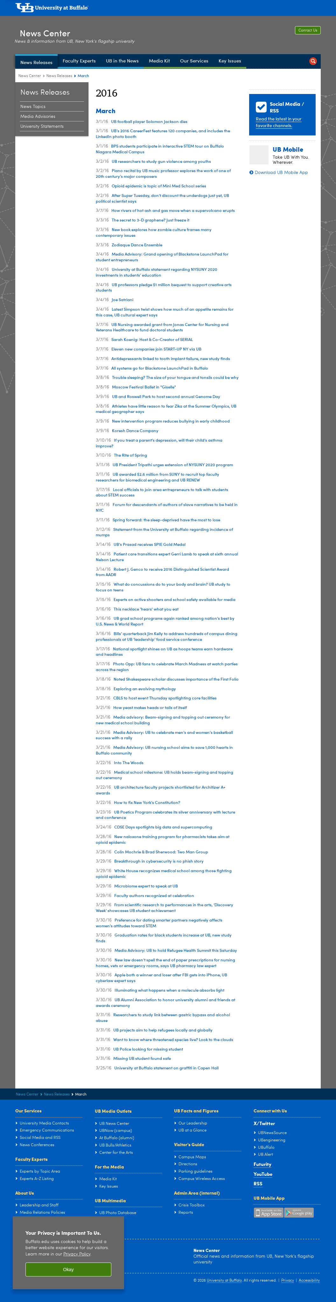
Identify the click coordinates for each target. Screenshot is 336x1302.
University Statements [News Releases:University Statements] (42, 126)
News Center (48, 31)
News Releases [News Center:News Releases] (59, 76)
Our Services (28, 1110)
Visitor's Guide (189, 1144)
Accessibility (309, 1281)
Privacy (287, 1281)
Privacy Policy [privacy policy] (76, 1254)
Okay (68, 1269)
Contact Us (307, 31)
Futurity (262, 1164)
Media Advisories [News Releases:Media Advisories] (37, 116)
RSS (258, 1183)
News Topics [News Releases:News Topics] (33, 107)
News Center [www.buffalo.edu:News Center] (29, 76)
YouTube (263, 1173)
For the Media (109, 1166)
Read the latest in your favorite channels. (279, 122)
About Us (24, 1193)
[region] (68, 1252)
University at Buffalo (224, 1281)
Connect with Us (270, 1110)
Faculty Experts (31, 1159)
